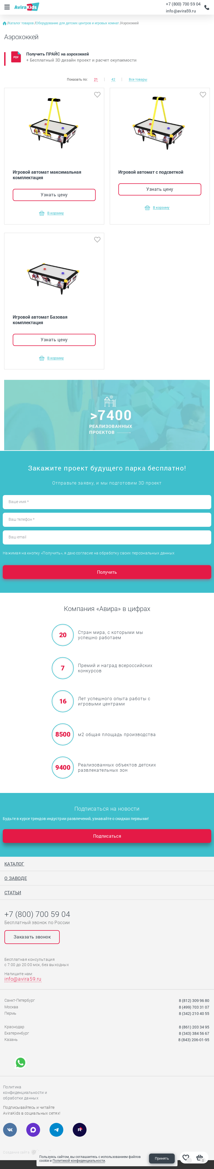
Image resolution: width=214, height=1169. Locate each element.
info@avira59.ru (181, 11)
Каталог (14, 864)
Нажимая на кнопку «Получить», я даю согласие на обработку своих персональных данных (88, 553)
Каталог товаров (21, 23)
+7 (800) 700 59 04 (183, 4)
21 (96, 79)
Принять (162, 1158)
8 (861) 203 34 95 (194, 1027)
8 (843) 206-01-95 (193, 1039)
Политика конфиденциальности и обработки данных (25, 1092)
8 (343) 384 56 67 (194, 1033)
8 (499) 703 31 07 (194, 1007)
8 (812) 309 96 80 (194, 1000)
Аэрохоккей (130, 23)
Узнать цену (54, 194)
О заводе (15, 878)
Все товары (138, 79)
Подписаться (107, 836)
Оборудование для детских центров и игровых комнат (78, 23)
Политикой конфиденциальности (79, 1160)
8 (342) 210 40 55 (194, 1013)
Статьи (12, 892)
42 (113, 79)
